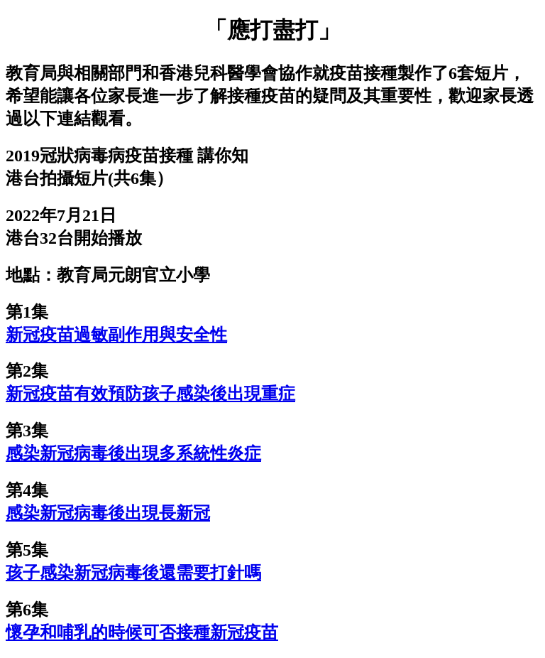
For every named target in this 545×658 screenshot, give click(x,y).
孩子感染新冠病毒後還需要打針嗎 (133, 572)
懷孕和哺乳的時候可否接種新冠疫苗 (142, 632)
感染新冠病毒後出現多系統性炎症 (133, 453)
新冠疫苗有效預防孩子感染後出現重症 (150, 393)
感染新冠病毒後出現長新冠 (108, 513)
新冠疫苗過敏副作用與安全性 (116, 334)
